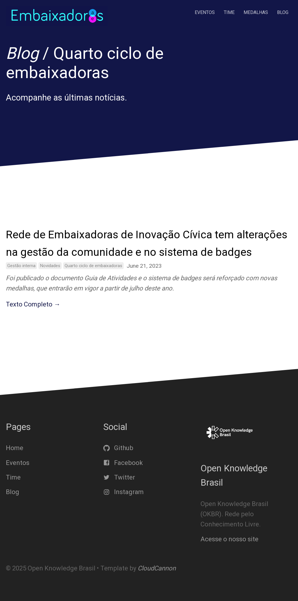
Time (229, 12)
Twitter (119, 477)
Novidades (50, 265)
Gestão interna (21, 265)
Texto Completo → (33, 304)
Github (118, 448)
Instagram (123, 492)
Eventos (205, 12)
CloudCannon (157, 568)
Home (14, 448)
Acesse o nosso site (229, 538)
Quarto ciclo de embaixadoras (93, 265)
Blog (282, 12)
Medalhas (256, 12)
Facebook (123, 462)
